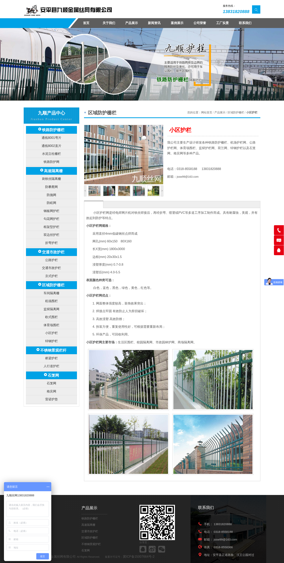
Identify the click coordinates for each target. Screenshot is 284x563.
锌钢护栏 (51, 316)
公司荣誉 (199, 23)
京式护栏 (51, 258)
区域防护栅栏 (53, 267)
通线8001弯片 (51, 136)
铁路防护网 (51, 157)
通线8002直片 (51, 143)
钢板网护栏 (51, 201)
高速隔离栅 (53, 165)
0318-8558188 (223, 531)
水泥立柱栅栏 (51, 150)
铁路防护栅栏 (53, 129)
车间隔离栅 (51, 274)
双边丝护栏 (51, 222)
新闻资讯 (154, 23)
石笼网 (53, 346)
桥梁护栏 (51, 331)
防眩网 (51, 193)
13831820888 (236, 11)
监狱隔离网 (51, 288)
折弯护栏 (51, 229)
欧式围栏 (51, 295)
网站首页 (206, 112)
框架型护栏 (51, 215)
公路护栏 (51, 244)
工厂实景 (222, 23)
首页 (86, 23)
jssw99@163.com (188, 176)
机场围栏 (51, 280)
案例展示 (177, 23)
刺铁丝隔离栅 (51, 172)
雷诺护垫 (51, 368)
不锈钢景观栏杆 (53, 324)
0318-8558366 (223, 547)
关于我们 (109, 23)
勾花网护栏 (51, 207)
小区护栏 (51, 309)
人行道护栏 (51, 338)
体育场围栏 (51, 302)
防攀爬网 (51, 179)
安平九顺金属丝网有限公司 (53, 556)
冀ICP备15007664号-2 (128, 556)
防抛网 (51, 186)
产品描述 (93, 204)
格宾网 (51, 360)
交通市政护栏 (53, 237)
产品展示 (131, 23)
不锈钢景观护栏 (91, 544)
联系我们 (245, 23)
